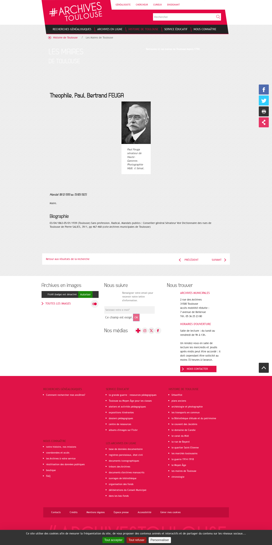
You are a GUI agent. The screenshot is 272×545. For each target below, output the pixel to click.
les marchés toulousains (184, 453)
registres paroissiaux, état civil (126, 455)
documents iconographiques (124, 460)
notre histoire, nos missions (61, 446)
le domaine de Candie (184, 430)
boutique (51, 470)
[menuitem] (72, 29)
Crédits (73, 512)
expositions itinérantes (121, 412)
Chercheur (142, 4)
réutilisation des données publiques (65, 464)
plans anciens (179, 400)
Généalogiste (123, 4)
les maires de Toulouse (184, 471)
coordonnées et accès (57, 452)
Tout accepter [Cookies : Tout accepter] (113, 540)
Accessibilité (144, 512)
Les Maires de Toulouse (99, 37)
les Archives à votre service (61, 458)
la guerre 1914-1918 (183, 459)
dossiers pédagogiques (121, 418)
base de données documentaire (126, 449)
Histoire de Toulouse (65, 37)
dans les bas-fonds (119, 495)
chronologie (178, 476)
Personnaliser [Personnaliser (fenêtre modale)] (160, 540)
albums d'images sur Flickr (123, 430)
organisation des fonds (121, 484)
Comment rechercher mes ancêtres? (65, 395)
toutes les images (58, 303)
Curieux (157, 4)
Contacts (56, 512)
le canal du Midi (180, 435)
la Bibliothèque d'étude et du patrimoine (194, 418)
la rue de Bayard (180, 441)
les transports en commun (186, 412)
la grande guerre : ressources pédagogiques (132, 395)
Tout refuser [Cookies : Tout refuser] (136, 540)
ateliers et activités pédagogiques (127, 406)
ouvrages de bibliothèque (122, 478)
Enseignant (173, 4)
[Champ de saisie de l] (129, 310)
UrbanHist (177, 395)
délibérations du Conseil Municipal (127, 490)
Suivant (217, 259)
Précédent (192, 259)
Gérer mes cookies (170, 512)
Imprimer (264, 111)
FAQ (48, 476)
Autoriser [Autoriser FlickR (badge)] (85, 294)
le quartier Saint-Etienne (185, 447)
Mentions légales (96, 512)
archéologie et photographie (187, 406)
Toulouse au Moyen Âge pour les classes (130, 400)
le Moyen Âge (179, 465)
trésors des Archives (119, 466)
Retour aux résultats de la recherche (68, 259)
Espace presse (121, 512)
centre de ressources (120, 424)
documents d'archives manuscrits (126, 472)
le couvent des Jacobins (184, 424)
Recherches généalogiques (62, 389)
